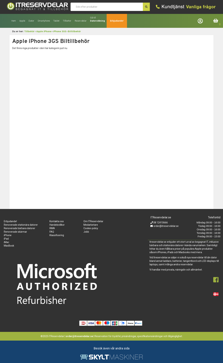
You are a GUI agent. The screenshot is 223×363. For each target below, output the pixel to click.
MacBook (9, 245)
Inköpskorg (215, 20)
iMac (6, 242)
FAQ (51, 231)
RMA (52, 228)
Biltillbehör (74, 31)
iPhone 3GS (59, 31)
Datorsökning (97, 20)
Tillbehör (29, 31)
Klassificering (56, 235)
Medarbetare (90, 224)
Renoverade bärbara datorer (19, 228)
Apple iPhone (43, 31)
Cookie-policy (90, 228)
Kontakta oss (56, 221)
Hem (13, 20)
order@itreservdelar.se (166, 226)
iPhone (7, 235)
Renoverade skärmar (15, 231)
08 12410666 (160, 222)
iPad (6, 238)
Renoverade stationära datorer (21, 224)
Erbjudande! (117, 20)
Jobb (86, 231)
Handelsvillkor (57, 224)
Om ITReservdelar (93, 221)
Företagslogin (201, 20)
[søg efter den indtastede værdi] (146, 7)
